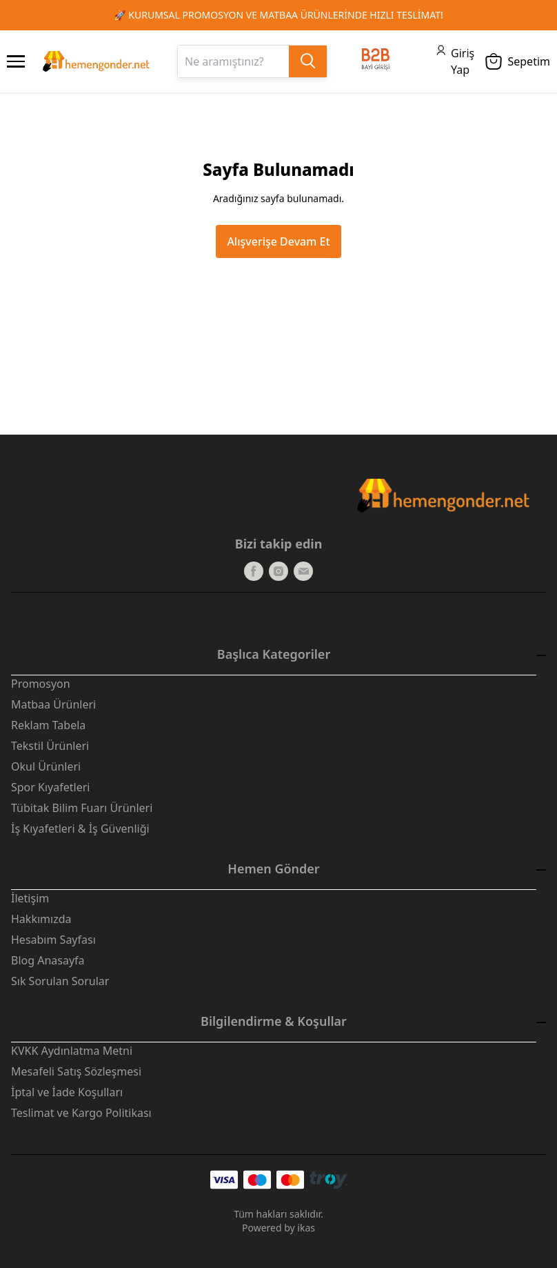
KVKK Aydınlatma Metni (71, 1050)
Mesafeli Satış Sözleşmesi (76, 1071)
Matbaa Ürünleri (53, 704)
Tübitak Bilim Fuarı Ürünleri (81, 807)
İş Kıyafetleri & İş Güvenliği (80, 828)
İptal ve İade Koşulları (67, 1092)
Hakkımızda (41, 919)
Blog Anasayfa (48, 960)
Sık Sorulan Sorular (60, 981)
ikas (306, 1227)
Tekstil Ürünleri (50, 745)
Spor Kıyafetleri (50, 787)
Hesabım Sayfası (53, 939)
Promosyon (40, 683)
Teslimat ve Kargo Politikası (81, 1112)
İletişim (30, 898)
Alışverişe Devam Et (278, 241)
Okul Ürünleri (46, 766)
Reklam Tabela (48, 725)
